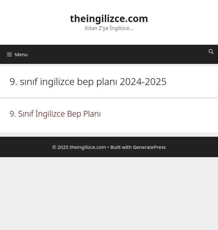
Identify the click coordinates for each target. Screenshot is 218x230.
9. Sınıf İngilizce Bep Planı (55, 113)
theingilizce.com (109, 18)
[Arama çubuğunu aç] (211, 51)
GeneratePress (149, 147)
